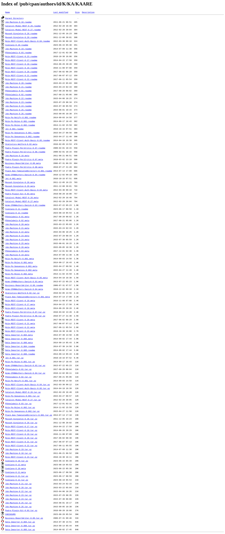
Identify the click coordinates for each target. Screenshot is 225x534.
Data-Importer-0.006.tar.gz (20, 525)
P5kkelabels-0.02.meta (17, 220)
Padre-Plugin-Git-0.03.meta (20, 193)
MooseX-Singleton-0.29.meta (20, 186)
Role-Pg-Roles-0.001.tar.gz (20, 361)
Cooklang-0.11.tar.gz (16, 476)
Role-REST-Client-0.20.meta (20, 319)
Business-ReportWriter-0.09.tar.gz (24, 518)
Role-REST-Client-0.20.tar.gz (21, 438)
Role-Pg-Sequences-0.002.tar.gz (22, 411)
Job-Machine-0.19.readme (18, 48)
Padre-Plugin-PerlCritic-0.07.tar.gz (25, 312)
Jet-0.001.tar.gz (14, 357)
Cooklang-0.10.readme (16, 45)
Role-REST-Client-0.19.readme (21, 67)
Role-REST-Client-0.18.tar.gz (21, 430)
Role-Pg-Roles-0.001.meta (19, 262)
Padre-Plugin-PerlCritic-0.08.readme (25, 151)
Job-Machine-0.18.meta (17, 155)
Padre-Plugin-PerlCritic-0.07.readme (25, 148)
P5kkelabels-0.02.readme (18, 94)
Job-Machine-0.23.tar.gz (18, 495)
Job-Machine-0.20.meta (17, 224)
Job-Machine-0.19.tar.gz (18, 449)
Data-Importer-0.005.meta (19, 338)
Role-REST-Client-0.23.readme (21, 56)
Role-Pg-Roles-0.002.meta (19, 274)
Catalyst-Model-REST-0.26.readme (23, 26)
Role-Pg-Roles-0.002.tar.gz (20, 407)
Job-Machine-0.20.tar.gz (18, 487)
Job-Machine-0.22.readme (18, 98)
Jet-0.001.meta (13, 178)
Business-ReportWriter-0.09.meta (23, 163)
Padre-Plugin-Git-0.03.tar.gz (21, 510)
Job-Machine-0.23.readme (18, 102)
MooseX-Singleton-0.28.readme (21, 33)
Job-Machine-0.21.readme (18, 87)
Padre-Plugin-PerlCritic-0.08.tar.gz (25, 315)
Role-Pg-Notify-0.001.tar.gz (20, 380)
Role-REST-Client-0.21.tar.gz (21, 441)
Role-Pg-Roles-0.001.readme (20, 121)
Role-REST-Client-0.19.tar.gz (21, 434)
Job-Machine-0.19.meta (17, 254)
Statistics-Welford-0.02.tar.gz (22, 293)
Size (77, 12)
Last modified (60, 12)
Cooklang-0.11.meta (15, 472)
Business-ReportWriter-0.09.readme (24, 285)
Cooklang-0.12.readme (16, 212)
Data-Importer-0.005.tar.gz (20, 529)
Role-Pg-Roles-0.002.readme (20, 125)
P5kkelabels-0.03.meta (17, 251)
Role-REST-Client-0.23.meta (20, 331)
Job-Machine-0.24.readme (18, 106)
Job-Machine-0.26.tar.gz (18, 506)
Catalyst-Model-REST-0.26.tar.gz (23, 392)
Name (7, 12)
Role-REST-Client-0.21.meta (20, 323)
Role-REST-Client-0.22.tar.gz (21, 445)
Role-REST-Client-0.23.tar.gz (21, 457)
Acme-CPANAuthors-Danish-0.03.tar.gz (25, 365)
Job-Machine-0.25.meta (17, 243)
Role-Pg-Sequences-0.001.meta (21, 266)
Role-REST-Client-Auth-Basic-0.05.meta (26, 277)
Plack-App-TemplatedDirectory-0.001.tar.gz (28, 415)
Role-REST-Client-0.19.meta (20, 300)
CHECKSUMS (10, 514)
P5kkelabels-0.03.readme (18, 52)
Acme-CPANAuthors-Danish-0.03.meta (24, 281)
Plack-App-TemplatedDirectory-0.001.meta (27, 296)
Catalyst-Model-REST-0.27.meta (21, 201)
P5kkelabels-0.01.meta (17, 216)
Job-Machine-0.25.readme (18, 109)
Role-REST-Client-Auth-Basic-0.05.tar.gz (27, 388)
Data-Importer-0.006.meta (19, 342)
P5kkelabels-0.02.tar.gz (18, 377)
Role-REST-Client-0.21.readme (21, 75)
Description (88, 12)
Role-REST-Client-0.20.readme (21, 71)
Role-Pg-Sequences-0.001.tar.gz (22, 396)
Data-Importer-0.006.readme (20, 354)
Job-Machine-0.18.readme (18, 22)
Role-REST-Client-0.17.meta (20, 304)
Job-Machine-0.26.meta (17, 247)
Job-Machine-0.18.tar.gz (18, 453)
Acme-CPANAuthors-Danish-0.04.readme (25, 174)
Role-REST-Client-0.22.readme (21, 79)
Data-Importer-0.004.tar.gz (20, 521)
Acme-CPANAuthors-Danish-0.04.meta (24, 289)
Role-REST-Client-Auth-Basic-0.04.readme (27, 41)
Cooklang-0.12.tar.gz (16, 480)
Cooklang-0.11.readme (16, 209)
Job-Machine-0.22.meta (17, 232)
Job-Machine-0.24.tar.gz (18, 499)
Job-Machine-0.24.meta (17, 239)
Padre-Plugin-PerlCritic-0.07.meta (24, 159)
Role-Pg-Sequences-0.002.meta (21, 270)
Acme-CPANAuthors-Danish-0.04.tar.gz (25, 373)
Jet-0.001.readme (14, 129)
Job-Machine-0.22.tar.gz (18, 491)
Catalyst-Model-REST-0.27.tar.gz (23, 399)
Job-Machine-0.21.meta (17, 228)
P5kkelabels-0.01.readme (18, 90)
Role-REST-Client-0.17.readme (21, 60)
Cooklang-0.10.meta (15, 468)
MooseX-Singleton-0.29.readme (21, 37)
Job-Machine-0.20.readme (18, 83)
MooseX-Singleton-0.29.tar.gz (21, 422)
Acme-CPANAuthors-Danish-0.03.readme (25, 205)
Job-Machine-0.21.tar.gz (18, 483)
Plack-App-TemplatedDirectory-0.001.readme (28, 170)
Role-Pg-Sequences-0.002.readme (22, 136)
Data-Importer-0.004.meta (19, 335)
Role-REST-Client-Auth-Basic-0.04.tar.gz (27, 384)
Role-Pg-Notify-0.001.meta (19, 258)
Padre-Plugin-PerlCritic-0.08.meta (24, 167)
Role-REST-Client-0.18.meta (20, 308)
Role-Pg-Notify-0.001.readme (20, 117)
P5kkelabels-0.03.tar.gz (18, 403)
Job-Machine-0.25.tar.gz (18, 502)
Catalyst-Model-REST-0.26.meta (21, 197)
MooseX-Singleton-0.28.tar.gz (21, 418)
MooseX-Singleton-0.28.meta (20, 182)
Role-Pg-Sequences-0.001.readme (22, 132)
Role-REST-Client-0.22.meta (20, 327)
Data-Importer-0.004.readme (20, 346)
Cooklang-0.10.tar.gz (16, 460)
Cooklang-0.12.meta (15, 464)
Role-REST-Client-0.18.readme (21, 64)
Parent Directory (14, 18)
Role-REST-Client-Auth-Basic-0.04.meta (26, 190)
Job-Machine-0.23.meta (17, 235)
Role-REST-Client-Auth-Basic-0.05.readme (27, 140)
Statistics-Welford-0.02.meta (21, 144)
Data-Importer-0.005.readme (20, 350)
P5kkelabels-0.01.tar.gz (18, 369)
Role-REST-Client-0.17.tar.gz (21, 426)
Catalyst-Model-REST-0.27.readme (23, 29)
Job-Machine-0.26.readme (18, 113)
